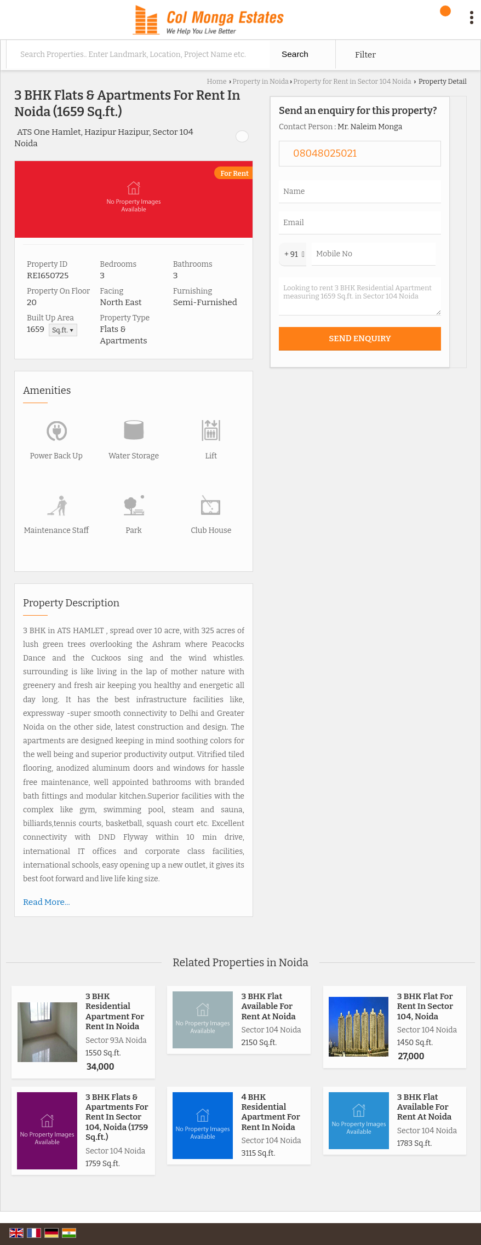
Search (295, 54)
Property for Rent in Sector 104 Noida (352, 81)
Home (217, 81)
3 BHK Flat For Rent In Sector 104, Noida (425, 1006)
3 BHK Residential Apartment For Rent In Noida (114, 1011)
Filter (365, 55)
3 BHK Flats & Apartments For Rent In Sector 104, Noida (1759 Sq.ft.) (116, 1117)
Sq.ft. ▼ (63, 330)
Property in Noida (260, 81)
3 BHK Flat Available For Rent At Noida (268, 1006)
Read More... (46, 902)
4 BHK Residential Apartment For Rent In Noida (270, 1112)
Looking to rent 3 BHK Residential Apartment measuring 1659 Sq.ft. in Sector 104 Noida (360, 296)
